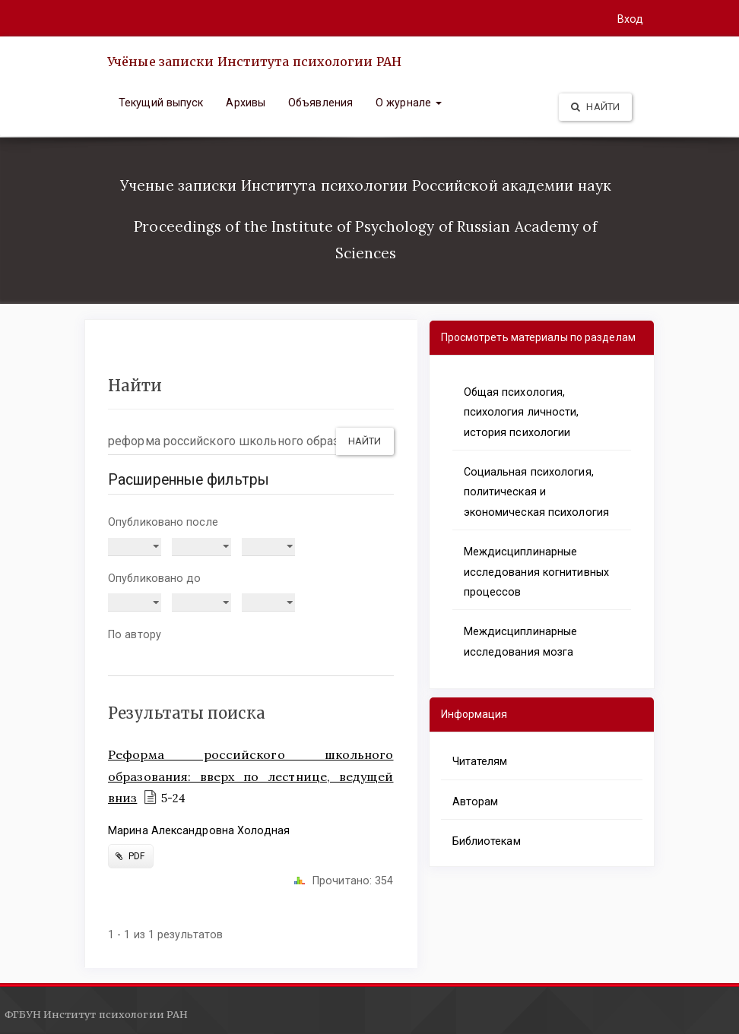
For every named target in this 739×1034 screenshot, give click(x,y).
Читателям (480, 761)
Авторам (475, 801)
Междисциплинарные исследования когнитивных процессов (536, 571)
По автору (134, 634)
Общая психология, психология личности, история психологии (521, 412)
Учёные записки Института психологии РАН (254, 61)
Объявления (320, 102)
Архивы (245, 102)
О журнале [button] (409, 102)
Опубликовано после (163, 522)
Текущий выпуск (161, 102)
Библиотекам (486, 841)
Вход (630, 19)
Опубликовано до (154, 578)
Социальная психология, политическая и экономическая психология (536, 492)
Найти (595, 106)
